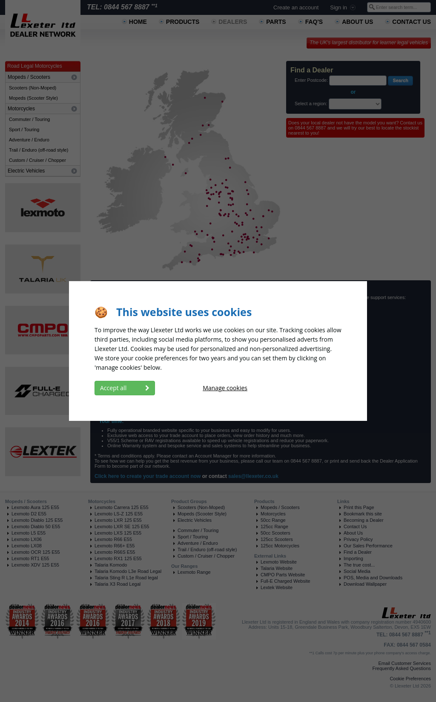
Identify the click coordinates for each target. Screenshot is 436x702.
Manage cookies (225, 388)
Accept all (124, 388)
